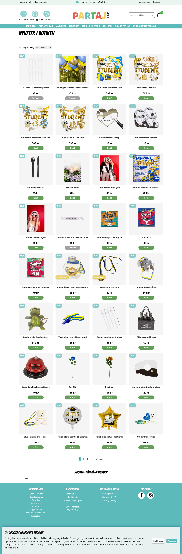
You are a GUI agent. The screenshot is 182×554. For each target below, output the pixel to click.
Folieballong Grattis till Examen (73, 437)
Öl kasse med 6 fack (146, 337)
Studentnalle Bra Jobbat (35, 437)
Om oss (35, 506)
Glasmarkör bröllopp (109, 138)
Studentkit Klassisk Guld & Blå (35, 138)
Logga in (157, 2)
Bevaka (35, 98)
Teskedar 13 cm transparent (35, 88)
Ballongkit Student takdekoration (72, 88)
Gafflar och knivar (35, 188)
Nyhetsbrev (36, 503)
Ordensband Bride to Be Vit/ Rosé (72, 237)
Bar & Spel (31, 26)
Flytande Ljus (72, 188)
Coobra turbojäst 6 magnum (109, 237)
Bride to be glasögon (36, 237)
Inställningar (158, 541)
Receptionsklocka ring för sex (36, 387)
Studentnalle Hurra (146, 437)
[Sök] (142, 15)
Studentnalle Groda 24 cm (35, 337)
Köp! (109, 98)
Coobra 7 (146, 237)
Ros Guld (109, 387)
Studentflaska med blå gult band (72, 287)
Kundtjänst (145, 2)
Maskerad (61, 26)
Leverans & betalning (35, 513)
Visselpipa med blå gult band (72, 337)
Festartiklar (46, 26)
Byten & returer (36, 494)
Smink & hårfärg (91, 26)
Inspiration (36, 516)
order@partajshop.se (72, 500)
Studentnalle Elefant (146, 287)
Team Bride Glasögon (109, 188)
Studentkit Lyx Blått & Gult (109, 88)
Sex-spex (107, 26)
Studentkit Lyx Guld (146, 88)
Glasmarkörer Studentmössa (146, 387)
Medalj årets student (109, 287)
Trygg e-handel (36, 510)
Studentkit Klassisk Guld (72, 138)
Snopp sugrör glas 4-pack (109, 337)
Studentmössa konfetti (146, 138)
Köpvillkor (36, 500)
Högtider (74, 26)
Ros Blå (72, 387)
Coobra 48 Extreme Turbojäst (36, 287)
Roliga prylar (122, 26)
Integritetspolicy (36, 497)
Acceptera (172, 541)
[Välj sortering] (43, 47)
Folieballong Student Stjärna (109, 437)
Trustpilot (23, 479)
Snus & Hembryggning (144, 26)
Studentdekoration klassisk (146, 188)
